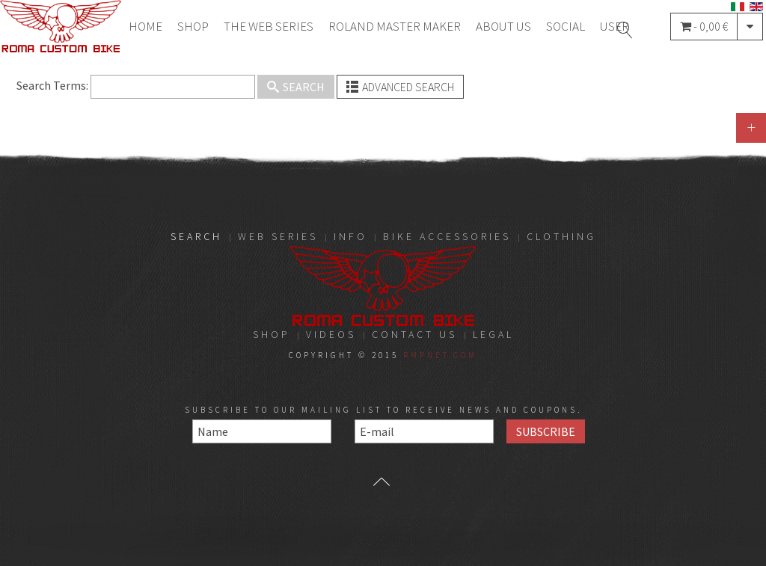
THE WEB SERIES (268, 26)
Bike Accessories (447, 236)
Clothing (561, 236)
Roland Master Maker (394, 26)
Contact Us (414, 334)
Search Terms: (52, 85)
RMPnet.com (440, 355)
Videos (331, 334)
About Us (503, 26)
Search (296, 86)
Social (565, 26)
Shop (193, 26)
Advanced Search (400, 86)
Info (350, 236)
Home (145, 26)
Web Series (278, 236)
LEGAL (493, 334)
